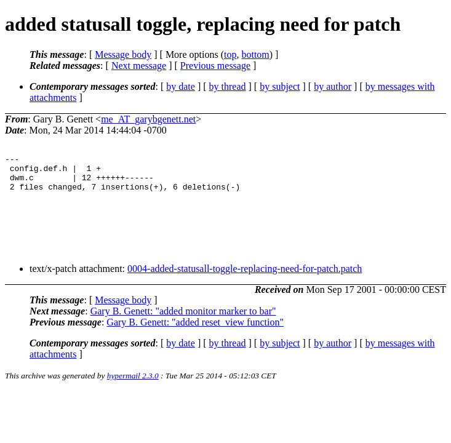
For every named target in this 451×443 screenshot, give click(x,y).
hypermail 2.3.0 (133, 384)
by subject (280, 86)
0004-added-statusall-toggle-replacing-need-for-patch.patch (244, 278)
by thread (227, 86)
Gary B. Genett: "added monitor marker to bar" (183, 320)
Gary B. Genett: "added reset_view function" (195, 331)
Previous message (215, 65)
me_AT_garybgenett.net (148, 119)
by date (180, 86)
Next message (138, 65)
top (230, 54)
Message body (123, 54)
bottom (255, 54)
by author (332, 86)
